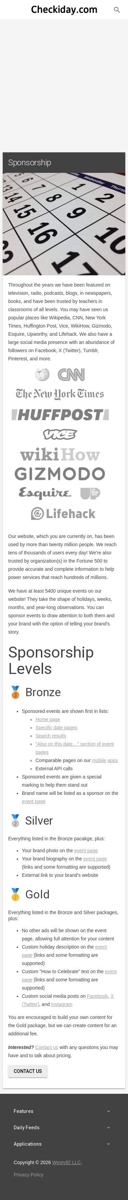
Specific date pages (56, 727)
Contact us (46, 1047)
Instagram (61, 1004)
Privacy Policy (28, 1174)
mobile (99, 760)
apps (113, 760)
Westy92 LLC (66, 1162)
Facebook (97, 996)
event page (33, 801)
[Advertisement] (64, 83)
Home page (47, 719)
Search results (50, 736)
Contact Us (28, 1071)
